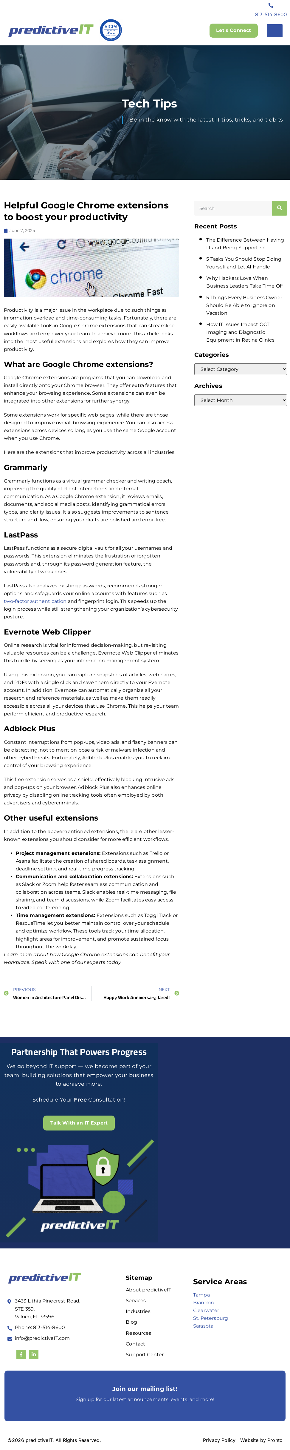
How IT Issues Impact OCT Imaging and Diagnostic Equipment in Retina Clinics (240, 332)
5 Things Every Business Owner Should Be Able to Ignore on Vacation (244, 305)
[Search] (279, 208)
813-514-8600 (271, 14)
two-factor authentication (35, 601)
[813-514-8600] (271, 5)
